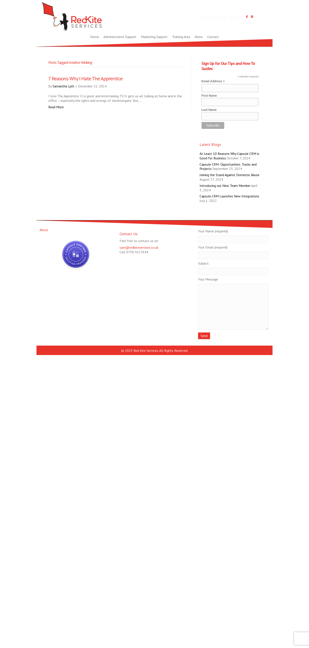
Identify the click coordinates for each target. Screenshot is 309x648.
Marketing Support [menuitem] (154, 37)
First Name (209, 95)
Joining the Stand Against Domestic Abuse (229, 175)
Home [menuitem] (94, 37)
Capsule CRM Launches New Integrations (229, 196)
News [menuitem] (199, 37)
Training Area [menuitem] (181, 37)
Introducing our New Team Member (225, 185)
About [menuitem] (43, 230)
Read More (56, 107)
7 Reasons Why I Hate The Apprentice (85, 78)
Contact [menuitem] (213, 37)
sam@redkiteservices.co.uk (139, 247)
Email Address (213, 81)
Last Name (209, 109)
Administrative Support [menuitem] (119, 37)
